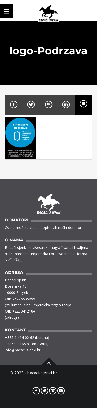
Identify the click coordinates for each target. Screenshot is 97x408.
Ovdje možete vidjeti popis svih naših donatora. (44, 227)
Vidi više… (13, 259)
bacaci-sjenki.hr (42, 373)
